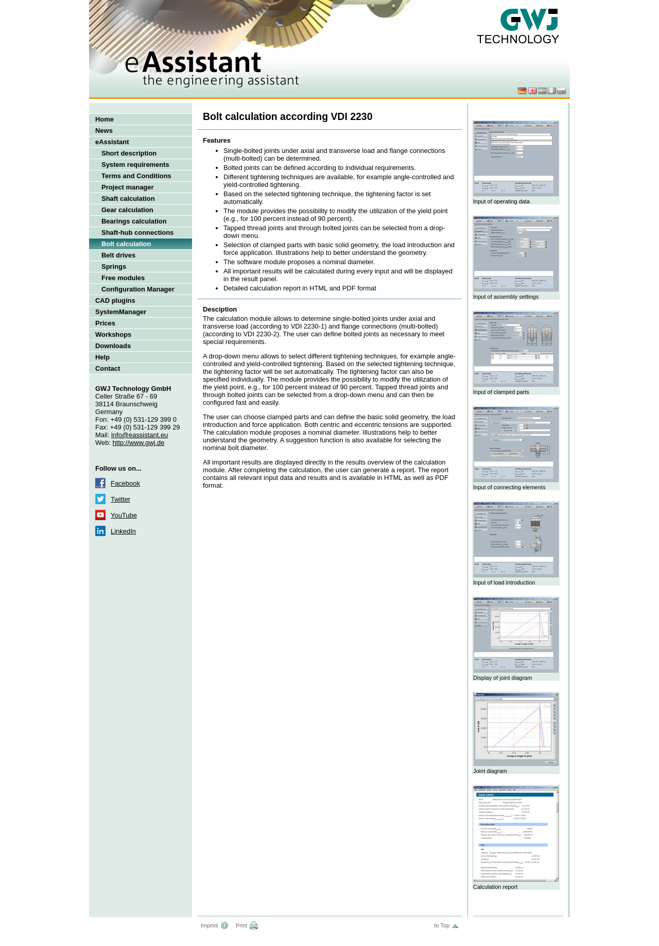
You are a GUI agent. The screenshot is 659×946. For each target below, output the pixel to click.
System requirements (135, 164)
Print (242, 925)
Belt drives (118, 255)
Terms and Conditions (136, 176)
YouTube (124, 515)
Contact (107, 368)
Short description (129, 153)
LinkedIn (123, 531)
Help (102, 357)
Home (104, 119)
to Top (441, 925)
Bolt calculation (126, 244)
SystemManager (120, 312)
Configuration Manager (138, 289)
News (104, 130)
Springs (113, 266)
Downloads (113, 346)
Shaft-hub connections (137, 232)
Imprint (209, 925)
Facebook (125, 483)
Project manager (127, 187)
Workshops (113, 334)
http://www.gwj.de (139, 442)
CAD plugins (115, 300)
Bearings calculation (134, 221)
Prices (105, 323)
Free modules (123, 278)
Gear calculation (127, 210)
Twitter (120, 499)
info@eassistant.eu (139, 435)
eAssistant (112, 142)
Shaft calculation (128, 198)
